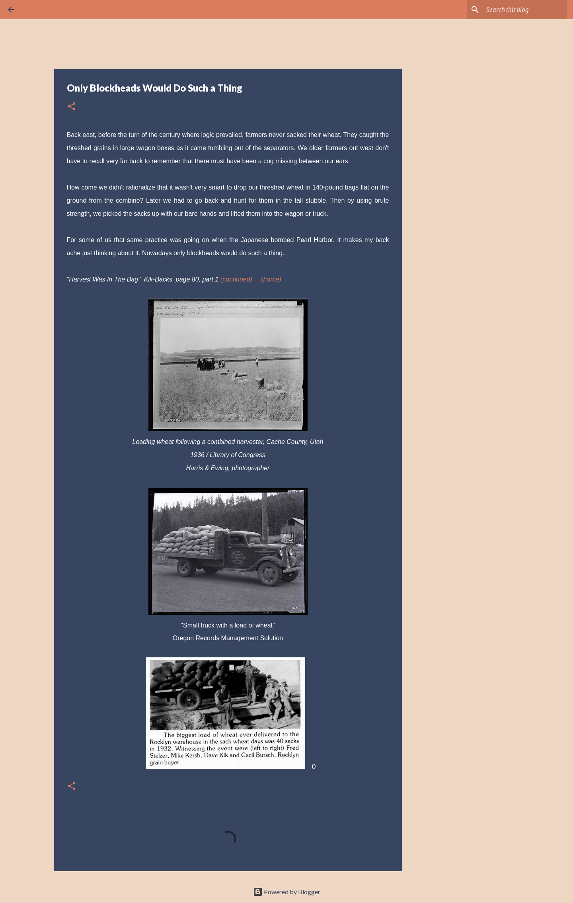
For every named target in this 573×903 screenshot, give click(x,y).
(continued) (236, 279)
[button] (71, 107)
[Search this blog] (525, 9)
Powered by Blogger (286, 891)
